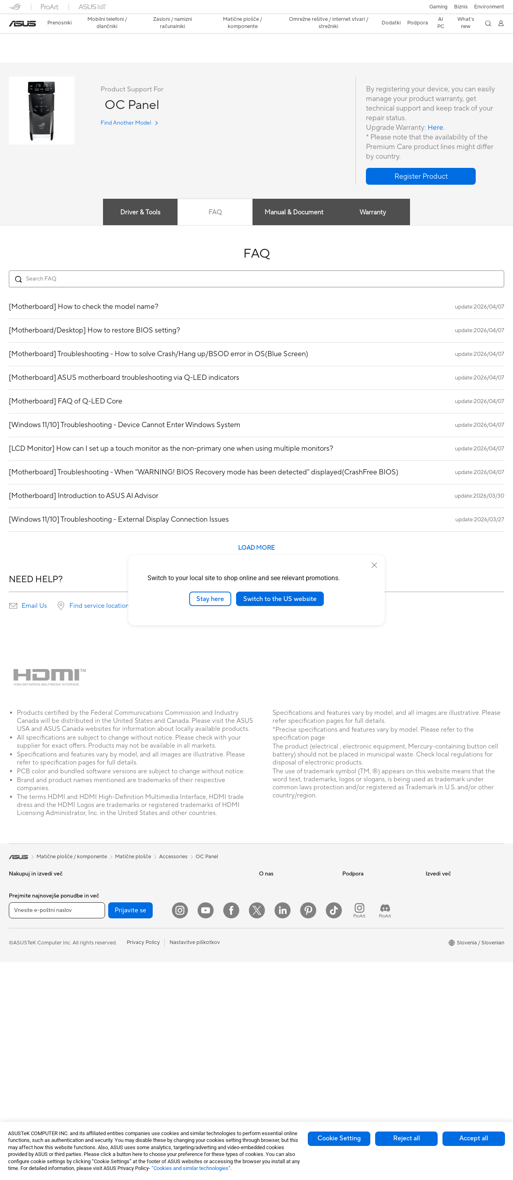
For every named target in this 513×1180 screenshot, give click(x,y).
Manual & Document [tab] (294, 213)
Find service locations (100, 606)
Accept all (473, 1138)
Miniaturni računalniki (34, 1080)
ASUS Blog (439, 958)
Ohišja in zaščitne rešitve (203, 1025)
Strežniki (184, 922)
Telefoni (18, 971)
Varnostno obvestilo (366, 946)
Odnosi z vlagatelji (280, 910)
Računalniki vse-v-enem (37, 1032)
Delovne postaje (28, 1092)
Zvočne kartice (109, 971)
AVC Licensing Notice (451, 946)
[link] (22, 23)
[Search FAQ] (256, 279)
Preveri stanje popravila (370, 886)
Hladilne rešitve (110, 947)
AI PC (432, 886)
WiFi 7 (99, 1038)
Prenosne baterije (195, 1068)
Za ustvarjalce (25, 923)
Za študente (23, 935)
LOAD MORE (256, 548)
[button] (438, 7)
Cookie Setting (339, 1138)
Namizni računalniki (31, 1056)
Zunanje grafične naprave (121, 1007)
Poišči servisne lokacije (369, 898)
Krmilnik (184, 1080)
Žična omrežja (190, 886)
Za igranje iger (25, 947)
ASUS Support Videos (368, 970)
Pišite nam (354, 922)
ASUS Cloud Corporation (289, 946)
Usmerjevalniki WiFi (115, 1062)
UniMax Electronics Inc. (287, 958)
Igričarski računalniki (116, 935)
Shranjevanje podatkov (119, 995)
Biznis (461, 7)
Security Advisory (363, 958)
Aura (431, 982)
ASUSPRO (438, 922)
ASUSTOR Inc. (276, 934)
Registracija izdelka (365, 910)
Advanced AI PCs (446, 898)
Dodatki (18, 983)
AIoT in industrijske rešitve (205, 910)
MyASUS (353, 982)
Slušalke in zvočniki (196, 983)
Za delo (17, 911)
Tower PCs (21, 1044)
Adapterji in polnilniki (199, 1037)
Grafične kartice (110, 923)
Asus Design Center (449, 910)
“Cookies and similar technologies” (190, 1168)
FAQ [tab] (215, 213)
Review (88, 55)
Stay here (210, 599)
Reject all (406, 1138)
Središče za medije (281, 922)
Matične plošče (110, 911)
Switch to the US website (280, 599)
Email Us (34, 606)
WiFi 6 (99, 1050)
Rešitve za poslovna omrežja (125, 1092)
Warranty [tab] (373, 213)
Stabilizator (188, 1092)
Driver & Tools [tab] (140, 213)
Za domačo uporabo (33, 899)
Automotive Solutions (451, 934)
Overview (19, 55)
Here (436, 128)
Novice (267, 898)
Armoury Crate (443, 970)
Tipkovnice (187, 959)
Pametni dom (190, 934)
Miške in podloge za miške (205, 971)
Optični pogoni (109, 983)
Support (117, 55)
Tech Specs (54, 55)
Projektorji (21, 1020)
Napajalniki (105, 959)
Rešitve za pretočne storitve (207, 995)
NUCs (16, 1068)
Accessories (173, 857)
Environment (489, 7)
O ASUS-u (271, 886)
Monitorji (19, 1008)
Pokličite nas (357, 934)
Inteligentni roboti (195, 898)
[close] (374, 565)
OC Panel (26, 42)
